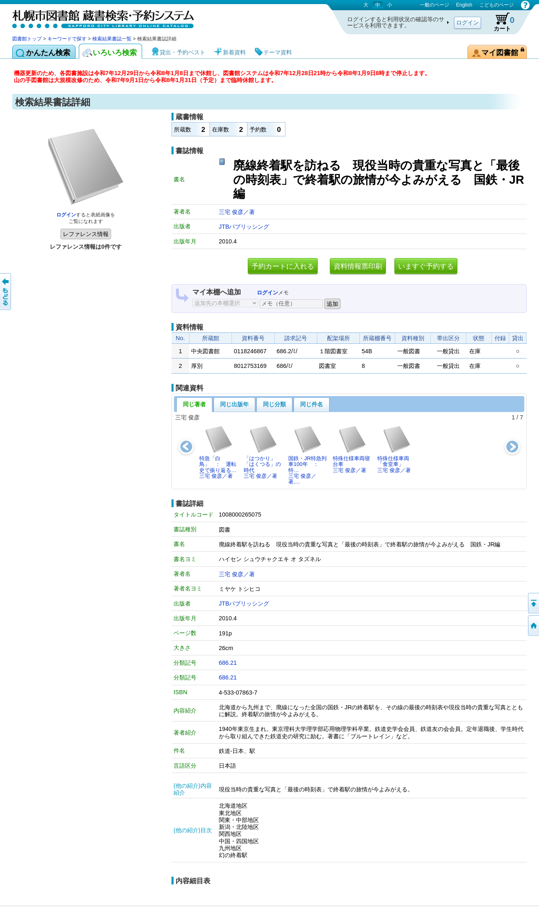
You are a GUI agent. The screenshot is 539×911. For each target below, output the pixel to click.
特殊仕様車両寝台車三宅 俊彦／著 (351, 449)
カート (500, 22)
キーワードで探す (67, 39)
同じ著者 (194, 404)
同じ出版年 (234, 404)
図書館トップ (27, 39)
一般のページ (434, 5)
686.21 (228, 662)
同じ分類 (274, 404)
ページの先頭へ (533, 603)
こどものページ (496, 5)
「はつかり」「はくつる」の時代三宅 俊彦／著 (262, 452)
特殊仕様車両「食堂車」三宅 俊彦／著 (394, 449)
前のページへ (6, 291)
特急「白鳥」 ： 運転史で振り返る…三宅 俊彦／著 (217, 452)
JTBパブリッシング (244, 226)
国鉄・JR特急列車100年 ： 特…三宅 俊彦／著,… (307, 455)
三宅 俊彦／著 (237, 212)
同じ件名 (311, 404)
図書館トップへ (533, 625)
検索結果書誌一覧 (111, 39)
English (464, 5)
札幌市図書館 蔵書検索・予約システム (98, 17)
